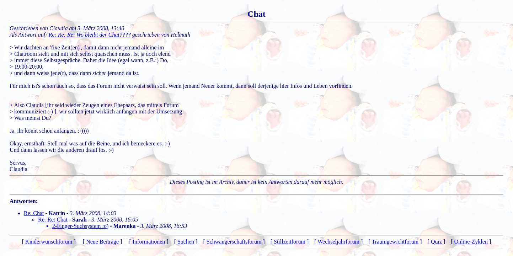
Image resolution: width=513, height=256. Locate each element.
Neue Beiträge (102, 242)
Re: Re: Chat (53, 220)
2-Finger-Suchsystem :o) (80, 226)
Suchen (185, 242)
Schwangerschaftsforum (234, 242)
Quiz (436, 242)
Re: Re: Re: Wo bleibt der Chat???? (90, 35)
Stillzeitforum (289, 242)
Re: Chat (34, 213)
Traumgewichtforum (395, 242)
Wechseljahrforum (338, 242)
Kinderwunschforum (48, 242)
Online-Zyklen (471, 242)
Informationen (149, 242)
